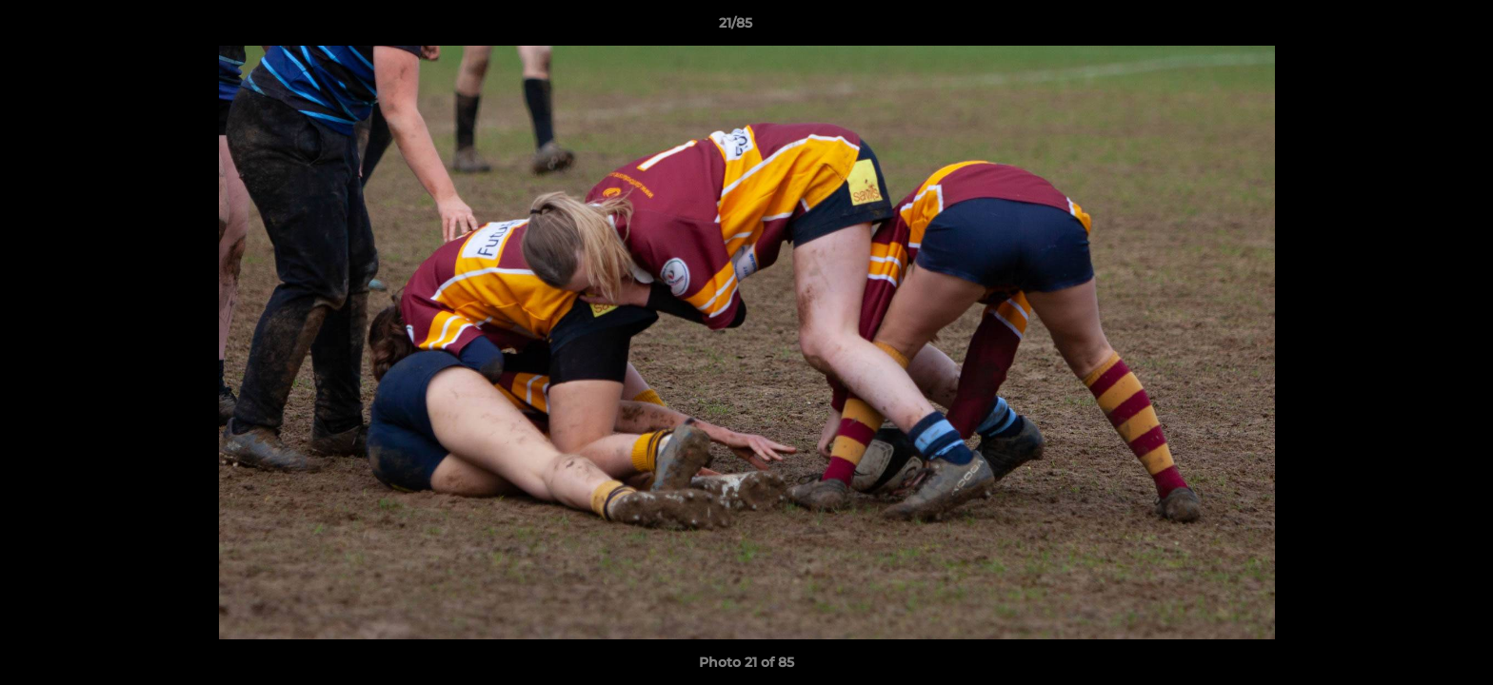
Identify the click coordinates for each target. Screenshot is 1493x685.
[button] (1413, 27)
